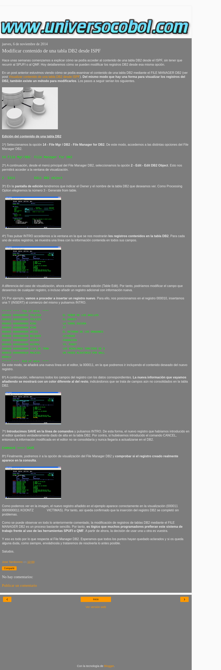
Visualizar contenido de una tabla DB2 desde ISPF (44, 76)
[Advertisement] (96, 11)
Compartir (9, 568)
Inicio (96, 599)
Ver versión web (96, 607)
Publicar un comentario (19, 585)
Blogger (109, 666)
